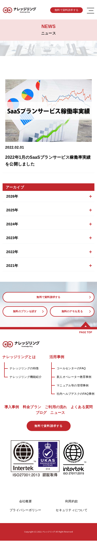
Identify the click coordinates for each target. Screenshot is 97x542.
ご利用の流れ (56, 407)
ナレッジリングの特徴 (24, 368)
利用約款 (71, 502)
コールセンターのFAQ (71, 368)
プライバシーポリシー (25, 511)
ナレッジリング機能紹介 (25, 376)
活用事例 (56, 357)
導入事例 (11, 407)
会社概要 (25, 502)
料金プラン (32, 407)
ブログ (41, 413)
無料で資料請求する (66, 10)
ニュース (57, 413)
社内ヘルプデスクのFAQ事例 (75, 393)
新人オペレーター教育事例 (74, 376)
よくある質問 (82, 407)
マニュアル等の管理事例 (72, 385)
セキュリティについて (71, 511)
